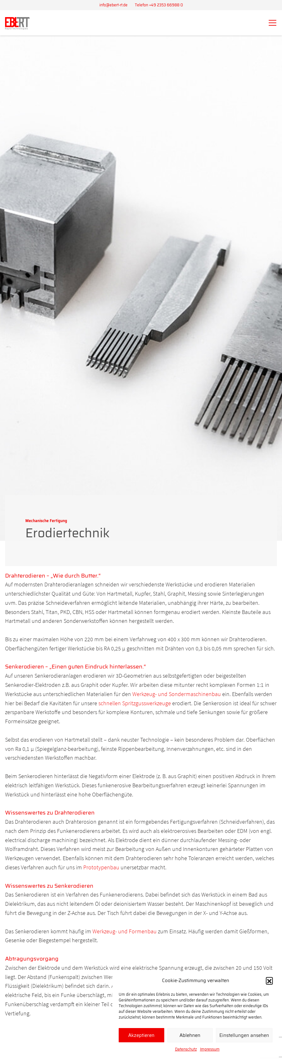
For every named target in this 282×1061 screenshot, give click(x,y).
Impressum (210, 1049)
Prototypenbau (101, 867)
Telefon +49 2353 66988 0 (159, 5)
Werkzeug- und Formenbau (124, 931)
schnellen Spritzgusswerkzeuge (135, 703)
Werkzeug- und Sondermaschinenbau (176, 694)
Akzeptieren (141, 1035)
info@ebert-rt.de (113, 5)
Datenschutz (186, 1049)
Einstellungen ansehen (244, 1035)
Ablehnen (189, 1035)
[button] (269, 980)
